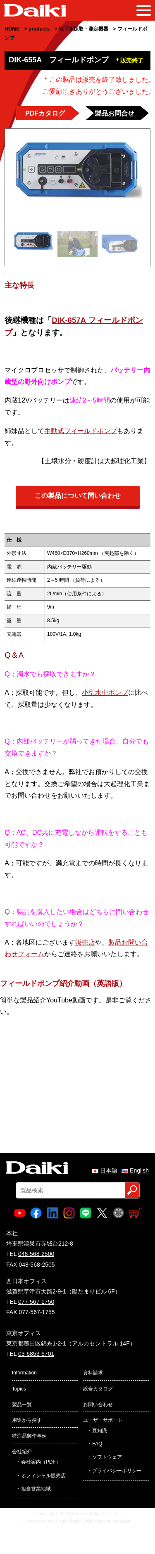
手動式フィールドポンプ (80, 430)
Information (24, 1373)
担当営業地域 (36, 1489)
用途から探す (27, 1420)
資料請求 (93, 1373)
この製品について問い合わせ (78, 495)
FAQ (97, 1444)
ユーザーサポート (103, 1420)
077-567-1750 (36, 1301)
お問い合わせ (98, 1404)
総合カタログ (98, 1389)
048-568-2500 (36, 1254)
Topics (19, 1389)
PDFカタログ (45, 113)
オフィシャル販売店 (43, 1475)
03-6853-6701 (36, 1353)
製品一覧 (22, 1404)
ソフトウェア (107, 1457)
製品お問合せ (114, 113)
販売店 (85, 942)
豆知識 (99, 1430)
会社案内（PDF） (41, 1462)
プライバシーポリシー (117, 1470)
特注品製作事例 (29, 1436)
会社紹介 (22, 1452)
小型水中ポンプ (105, 692)
